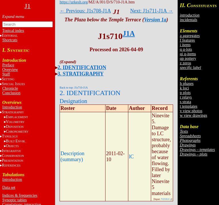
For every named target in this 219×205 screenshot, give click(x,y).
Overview (10, 69)
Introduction (12, 107)
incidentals (188, 20)
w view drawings (193, 115)
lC (131, 156)
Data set (8, 187)
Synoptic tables (14, 200)
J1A (129, 33)
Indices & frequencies (19, 195)
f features (187, 40)
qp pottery (188, 58)
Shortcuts (9, 40)
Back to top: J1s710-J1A (74, 87)
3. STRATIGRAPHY (81, 74)
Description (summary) (72, 156)
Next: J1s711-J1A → (151, 11)
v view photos (191, 111)
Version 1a (155, 19)
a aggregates (190, 36)
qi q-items (188, 54)
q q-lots (186, 49)
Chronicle (10, 88)
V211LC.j (166, 199)
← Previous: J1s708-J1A (85, 11)
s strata (185, 102)
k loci (184, 88)
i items (185, 45)
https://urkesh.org (74, 2)
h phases (187, 83)
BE (16, 141)
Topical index (13, 30)
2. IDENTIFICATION (82, 67)
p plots (185, 93)
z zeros (185, 63)
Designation (73, 101)
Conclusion (11, 93)
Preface (8, 65)
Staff (6, 74)
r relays (186, 97)
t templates (188, 106)
